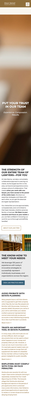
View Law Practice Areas (13, 283)
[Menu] (27, 4)
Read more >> (6, 323)
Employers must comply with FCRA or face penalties (15, 366)
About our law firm (11, 228)
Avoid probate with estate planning (13, 294)
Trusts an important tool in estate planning (15, 328)
